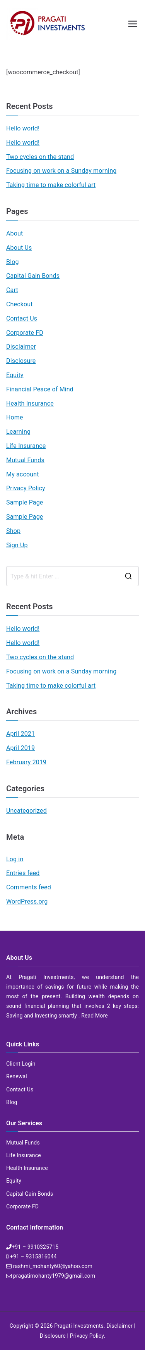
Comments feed (28, 887)
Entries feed (22, 873)
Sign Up (17, 545)
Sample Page (24, 502)
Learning (18, 431)
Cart (12, 290)
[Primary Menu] (132, 23)
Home (14, 417)
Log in (14, 859)
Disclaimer (21, 346)
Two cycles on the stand (40, 156)
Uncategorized (26, 810)
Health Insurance (30, 403)
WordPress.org (27, 901)
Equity (15, 375)
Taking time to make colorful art (51, 185)
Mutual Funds (25, 460)
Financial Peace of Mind (39, 389)
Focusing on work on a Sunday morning (61, 170)
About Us (19, 247)
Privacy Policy (25, 488)
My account (22, 474)
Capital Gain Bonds (33, 275)
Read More (94, 1015)
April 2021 (20, 733)
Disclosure (21, 360)
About (14, 233)
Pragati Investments (79, 1326)
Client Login (21, 1064)
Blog (12, 262)
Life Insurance (26, 445)
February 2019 (26, 762)
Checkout (19, 304)
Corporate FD (24, 332)
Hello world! (22, 128)
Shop (13, 531)
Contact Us (21, 318)
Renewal (16, 1076)
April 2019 (20, 748)
